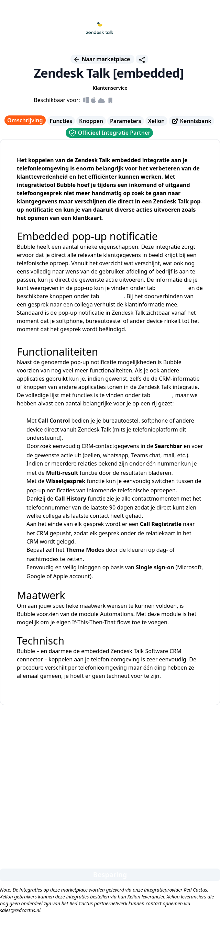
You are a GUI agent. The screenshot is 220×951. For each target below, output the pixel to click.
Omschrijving (25, 120)
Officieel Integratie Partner (109, 133)
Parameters (125, 121)
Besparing (110, 874)
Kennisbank (191, 121)
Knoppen (91, 121)
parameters (172, 288)
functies (162, 395)
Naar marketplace (102, 59)
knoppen (112, 296)
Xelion (156, 121)
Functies (61, 121)
